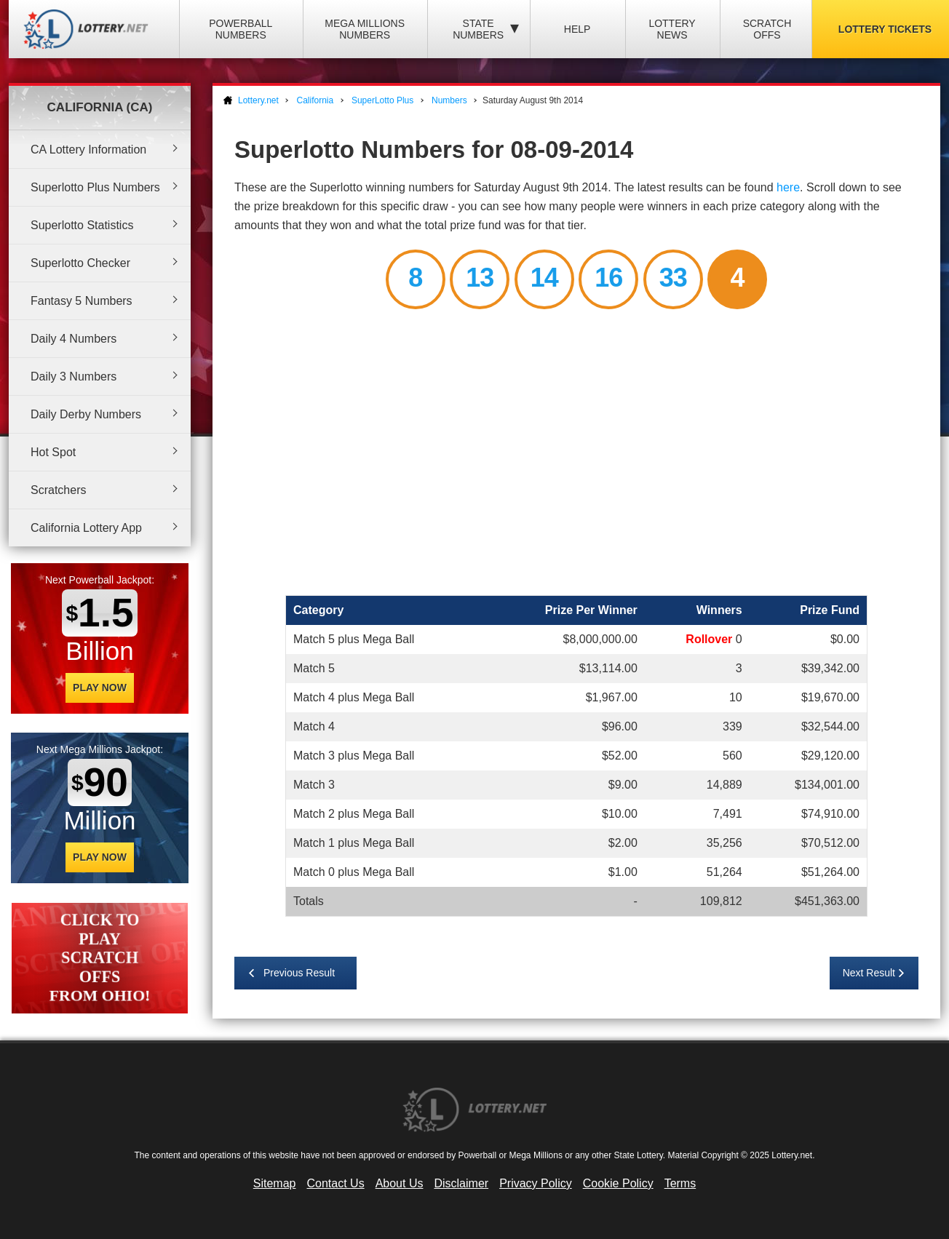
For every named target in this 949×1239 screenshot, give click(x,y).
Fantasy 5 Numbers (81, 301)
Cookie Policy (618, 1183)
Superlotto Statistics (82, 225)
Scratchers (58, 490)
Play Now (100, 687)
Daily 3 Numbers (73, 376)
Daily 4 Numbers (73, 338)
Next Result (869, 973)
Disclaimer (461, 1183)
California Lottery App (86, 528)
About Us (400, 1183)
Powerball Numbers (240, 29)
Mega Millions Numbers (365, 29)
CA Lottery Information (88, 149)
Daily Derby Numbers (86, 414)
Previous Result (299, 973)
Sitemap (274, 1183)
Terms (680, 1183)
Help (577, 29)
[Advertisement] (576, 455)
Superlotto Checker (80, 263)
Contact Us (336, 1183)
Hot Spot (53, 452)
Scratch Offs (767, 29)
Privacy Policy (535, 1183)
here (788, 187)
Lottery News (671, 29)
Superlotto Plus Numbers (95, 187)
